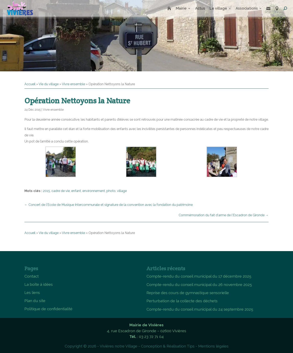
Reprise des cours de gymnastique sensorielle (187, 292)
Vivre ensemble (73, 84)
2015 (46, 191)
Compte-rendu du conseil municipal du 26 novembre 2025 (199, 284)
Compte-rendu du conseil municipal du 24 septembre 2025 (199, 309)
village (122, 191)
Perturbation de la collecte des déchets (182, 301)
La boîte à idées (38, 284)
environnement (93, 191)
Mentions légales (213, 346)
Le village (218, 8)
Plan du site (34, 300)
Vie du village (49, 84)
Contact (31, 276)
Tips (191, 346)
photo (111, 191)
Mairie (181, 8)
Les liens (32, 292)
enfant (76, 191)
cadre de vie (60, 191)
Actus (200, 8)
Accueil (29, 84)
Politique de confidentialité (48, 309)
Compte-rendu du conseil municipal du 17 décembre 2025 (198, 276)
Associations (247, 8)
